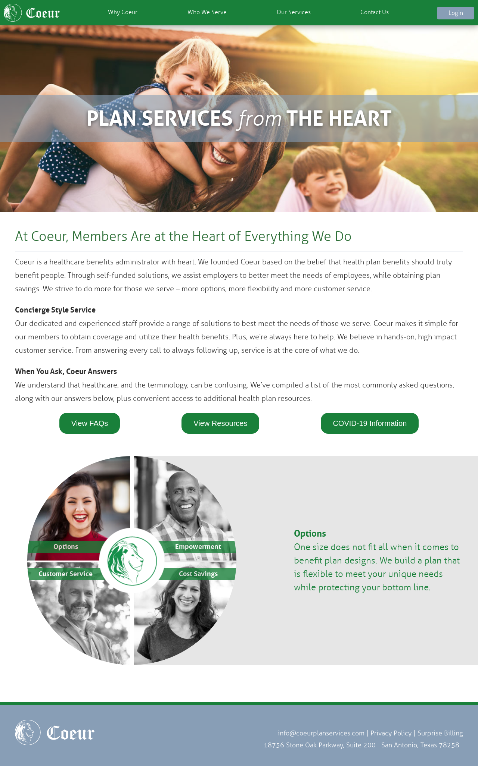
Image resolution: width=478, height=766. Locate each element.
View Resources (220, 423)
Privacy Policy (391, 733)
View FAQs (89, 423)
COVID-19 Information (370, 423)
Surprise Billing (440, 733)
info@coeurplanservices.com (321, 733)
